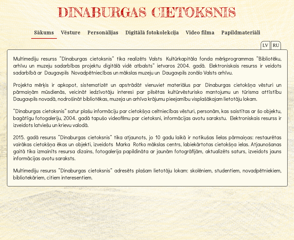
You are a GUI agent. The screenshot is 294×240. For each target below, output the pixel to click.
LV (265, 45)
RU (276, 45)
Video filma (200, 32)
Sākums (44, 32)
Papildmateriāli (240, 32)
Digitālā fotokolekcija (152, 32)
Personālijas (103, 32)
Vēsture (70, 32)
